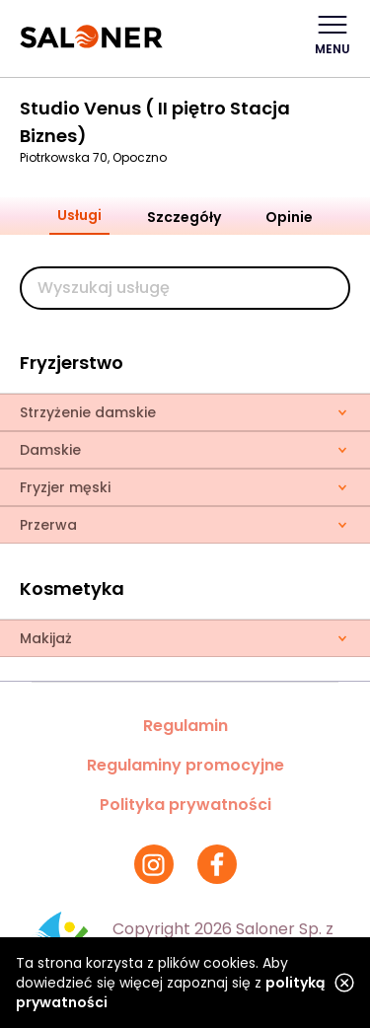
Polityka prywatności (185, 804)
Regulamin (185, 725)
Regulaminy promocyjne (185, 765)
